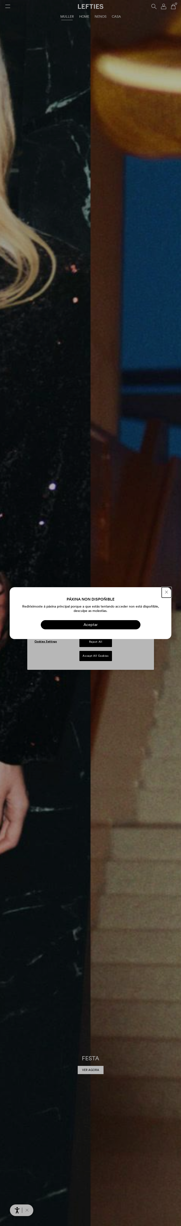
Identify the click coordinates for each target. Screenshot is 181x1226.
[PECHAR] (166, 592)
